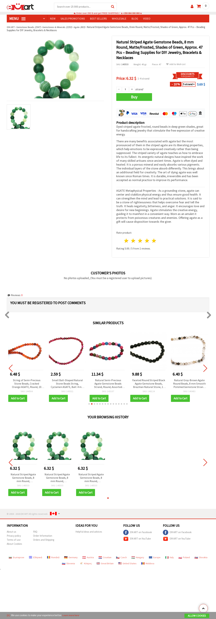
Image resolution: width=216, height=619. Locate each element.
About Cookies (14, 544)
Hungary (137, 557)
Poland (184, 557)
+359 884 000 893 (131, 13)
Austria (88, 557)
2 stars (133, 240)
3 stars (140, 240)
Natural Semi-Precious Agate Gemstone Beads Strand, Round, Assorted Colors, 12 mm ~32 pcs (108, 384)
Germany (71, 557)
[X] (8, 615)
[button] (89, 404)
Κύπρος (86, 563)
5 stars (154, 240)
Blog (134, 18)
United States (127, 563)
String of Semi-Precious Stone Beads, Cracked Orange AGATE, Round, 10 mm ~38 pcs (26, 384)
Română (53, 557)
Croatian (105, 557)
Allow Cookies (197, 615)
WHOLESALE (119, 18)
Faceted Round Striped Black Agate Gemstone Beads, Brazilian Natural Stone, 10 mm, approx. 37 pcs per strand (148, 384)
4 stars (147, 240)
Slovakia (201, 557)
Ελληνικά (35, 557)
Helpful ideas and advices (88, 531)
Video (146, 18)
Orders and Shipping (43, 540)
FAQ (35, 531)
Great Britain (105, 563)
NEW (53, 18)
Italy (169, 557)
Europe (154, 557)
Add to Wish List (175, 64)
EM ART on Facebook (137, 532)
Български (16, 557)
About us (11, 531)
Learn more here (71, 615)
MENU (17, 18)
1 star (126, 240)
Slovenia (68, 563)
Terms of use (14, 540)
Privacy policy (14, 535)
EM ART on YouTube (137, 539)
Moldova (147, 563)
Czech (121, 557)
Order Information (42, 535)
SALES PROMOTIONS (73, 18)
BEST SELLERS (98, 18)
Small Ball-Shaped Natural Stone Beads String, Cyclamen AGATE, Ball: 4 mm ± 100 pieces (67, 384)
